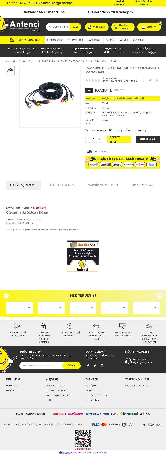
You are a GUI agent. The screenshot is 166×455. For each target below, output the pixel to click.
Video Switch (124, 112)
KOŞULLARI (142, 185)
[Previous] (6, 295)
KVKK (48, 400)
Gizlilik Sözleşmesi (55, 385)
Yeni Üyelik (91, 385)
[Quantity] (94, 139)
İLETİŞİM (123, 39)
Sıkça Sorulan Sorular (143, 3)
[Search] (63, 27)
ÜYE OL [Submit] (71, 365)
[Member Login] (97, 27)
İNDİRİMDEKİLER (55, 39)
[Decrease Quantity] (88, 139)
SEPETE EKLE (115, 139)
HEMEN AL (147, 139)
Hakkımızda (12, 385)
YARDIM (110, 39)
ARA (75, 26)
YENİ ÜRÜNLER (75, 39)
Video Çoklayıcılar (142, 112)
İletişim (10, 390)
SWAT (105, 103)
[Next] (159, 295)
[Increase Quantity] (99, 139)
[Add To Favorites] (95, 130)
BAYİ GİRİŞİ (138, 39)
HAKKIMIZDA (94, 39)
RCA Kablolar (109, 112)
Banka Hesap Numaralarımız (61, 395)
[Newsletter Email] (50, 365)
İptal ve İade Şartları (56, 390)
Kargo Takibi (92, 400)
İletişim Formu (92, 390)
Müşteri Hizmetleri (120, 3)
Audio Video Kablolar (113, 115)
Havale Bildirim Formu (97, 395)
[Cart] (149, 27)
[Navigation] (25, 40)
